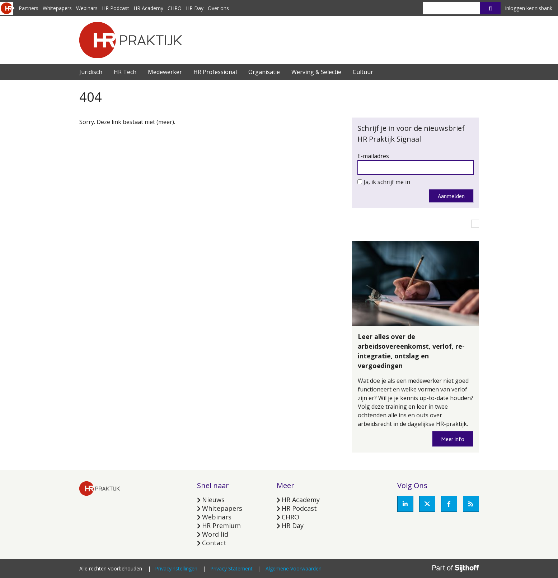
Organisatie (264, 72)
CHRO (175, 8)
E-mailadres (373, 156)
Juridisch (90, 72)
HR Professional (215, 72)
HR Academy (148, 8)
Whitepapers (57, 8)
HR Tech (125, 72)
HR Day (194, 8)
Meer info (452, 438)
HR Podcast (115, 8)
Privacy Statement (231, 568)
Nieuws (213, 499)
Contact (214, 542)
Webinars (87, 8)
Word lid (215, 534)
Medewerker (165, 72)
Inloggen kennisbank (528, 8)
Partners (28, 8)
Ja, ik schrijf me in (387, 182)
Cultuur (363, 72)
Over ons (218, 8)
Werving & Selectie (316, 72)
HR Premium (221, 525)
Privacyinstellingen (176, 568)
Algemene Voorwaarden (294, 568)
